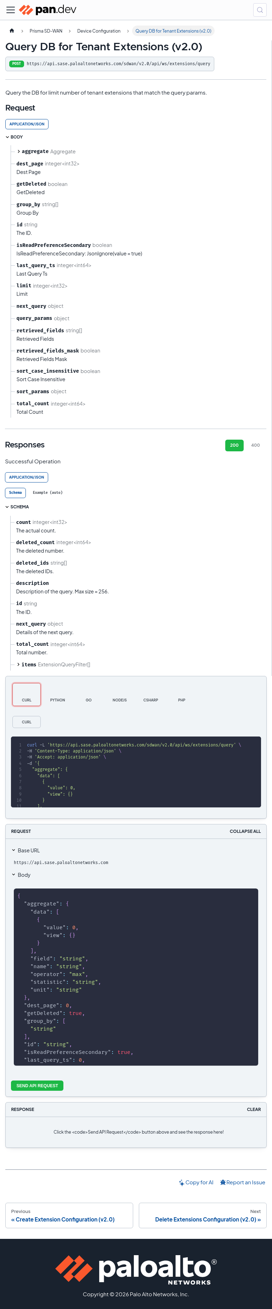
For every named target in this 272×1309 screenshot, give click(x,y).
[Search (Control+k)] (260, 10)
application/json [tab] (27, 124)
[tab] (15, 493)
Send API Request (37, 1085)
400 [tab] (255, 445)
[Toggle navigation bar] (10, 10)
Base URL (29, 850)
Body (24, 874)
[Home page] (11, 31)
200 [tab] (234, 445)
